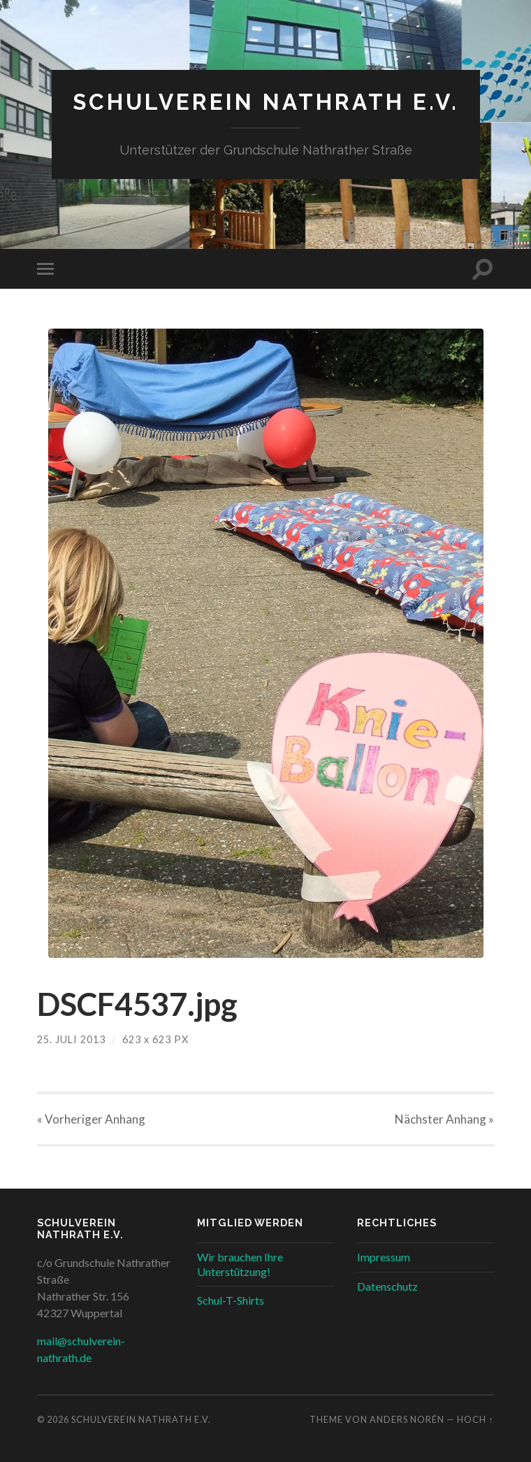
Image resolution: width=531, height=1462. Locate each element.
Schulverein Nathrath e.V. (266, 102)
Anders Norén (407, 1419)
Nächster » (444, 1119)
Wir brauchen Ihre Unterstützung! (240, 1264)
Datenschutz (387, 1286)
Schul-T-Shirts (230, 1300)
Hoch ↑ (475, 1419)
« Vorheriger (91, 1119)
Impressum (383, 1256)
